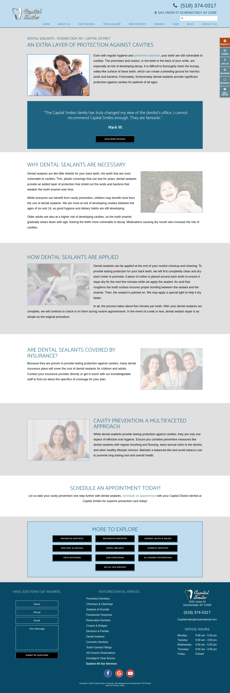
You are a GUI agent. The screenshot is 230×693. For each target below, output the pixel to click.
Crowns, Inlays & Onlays (157, 538)
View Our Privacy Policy (115, 685)
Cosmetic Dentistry (158, 548)
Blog (190, 24)
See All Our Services (115, 567)
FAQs (176, 24)
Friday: (181, 654)
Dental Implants (115, 548)
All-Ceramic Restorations (158, 557)
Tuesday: (182, 640)
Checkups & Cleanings (99, 604)
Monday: (182, 635)
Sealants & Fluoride (97, 609)
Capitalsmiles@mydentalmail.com (197, 619)
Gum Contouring (115, 557)
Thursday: (183, 649)
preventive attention (147, 55)
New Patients (137, 24)
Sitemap (110, 683)
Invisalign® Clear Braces (100, 658)
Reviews (159, 24)
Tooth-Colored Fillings (99, 647)
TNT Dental (146, 683)
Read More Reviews (115, 139)
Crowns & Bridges (96, 625)
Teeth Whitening (72, 557)
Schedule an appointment (139, 495)
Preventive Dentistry (72, 538)
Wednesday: (184, 644)
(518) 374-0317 (194, 5)
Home (46, 24)
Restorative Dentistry (115, 538)
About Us (64, 24)
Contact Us (209, 24)
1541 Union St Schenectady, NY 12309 (197, 603)
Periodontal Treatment (99, 615)
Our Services (86, 24)
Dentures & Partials (72, 548)
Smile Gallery (112, 24)
